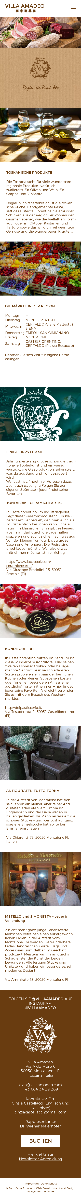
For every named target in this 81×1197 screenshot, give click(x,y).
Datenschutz (49, 1183)
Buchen (40, 1140)
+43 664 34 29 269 (40, 1089)
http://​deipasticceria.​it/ (23, 707)
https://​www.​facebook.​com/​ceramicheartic (28, 563)
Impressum (31, 1183)
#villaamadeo (40, 1007)
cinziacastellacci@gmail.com (40, 1111)
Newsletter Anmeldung (40, 1158)
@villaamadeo (47, 998)
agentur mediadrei (42, 1191)
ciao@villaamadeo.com (40, 1084)
